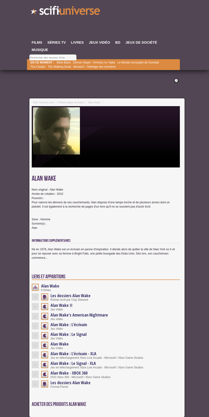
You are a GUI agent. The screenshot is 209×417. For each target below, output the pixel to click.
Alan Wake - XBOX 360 (69, 373)
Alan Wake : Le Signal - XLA (73, 363)
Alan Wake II (61, 305)
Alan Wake (50, 286)
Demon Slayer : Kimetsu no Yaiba (94, 62)
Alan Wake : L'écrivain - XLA (73, 353)
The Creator (38, 66)
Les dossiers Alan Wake (71, 295)
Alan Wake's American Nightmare (79, 315)
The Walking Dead (59, 66)
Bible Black (64, 62)
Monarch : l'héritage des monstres (94, 66)
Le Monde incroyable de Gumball (138, 62)
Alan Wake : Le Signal (69, 334)
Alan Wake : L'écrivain (69, 324)
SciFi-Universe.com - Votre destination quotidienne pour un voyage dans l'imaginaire (65, 12)
